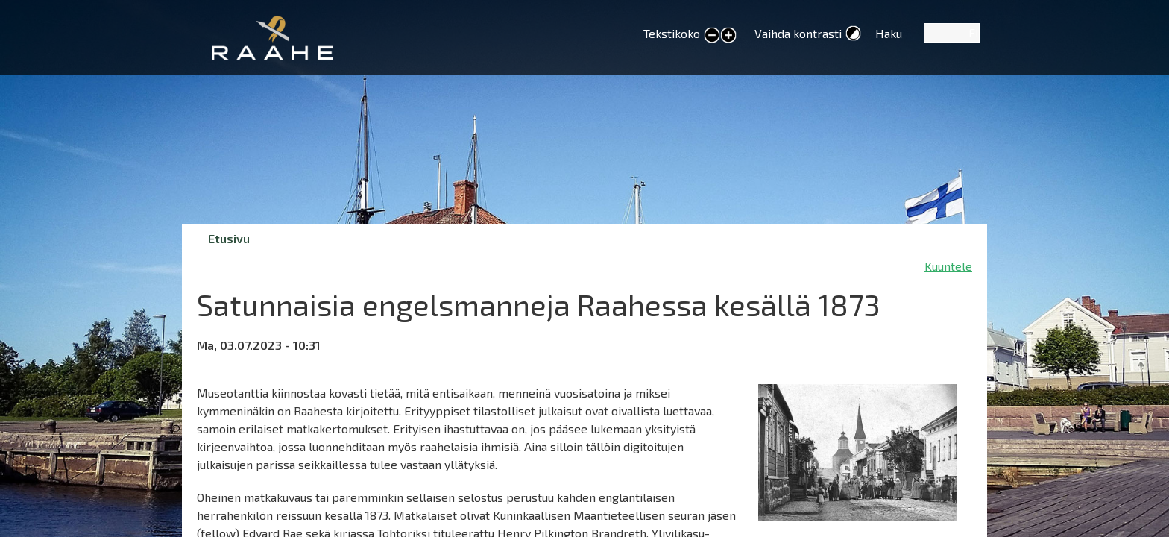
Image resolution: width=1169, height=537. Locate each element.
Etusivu (229, 238)
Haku (888, 33)
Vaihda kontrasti (798, 33)
